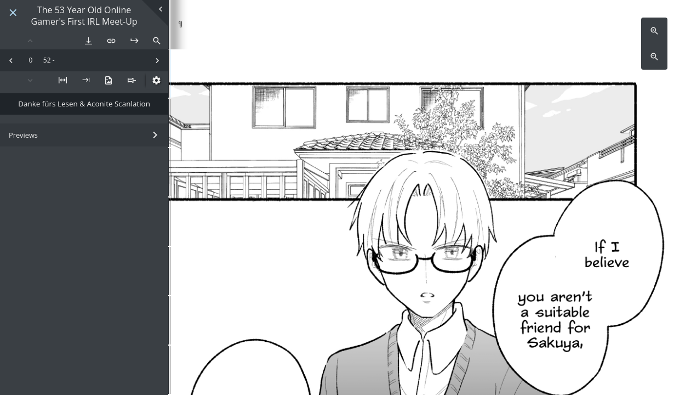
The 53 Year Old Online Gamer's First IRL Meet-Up (84, 15)
